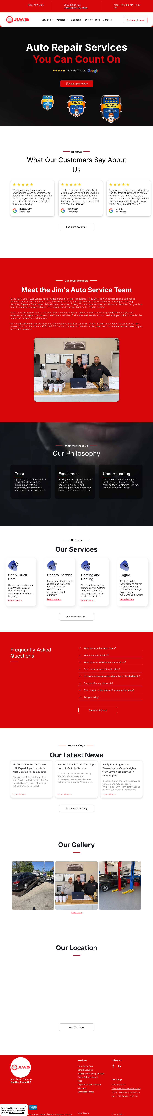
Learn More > (15, 600)
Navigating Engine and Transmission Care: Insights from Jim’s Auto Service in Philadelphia (119, 770)
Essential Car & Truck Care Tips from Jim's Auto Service (76, 766)
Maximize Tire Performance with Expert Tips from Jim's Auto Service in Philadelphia (29, 768)
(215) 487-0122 (50, 326)
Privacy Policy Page (16, 1113)
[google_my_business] (119, 1066)
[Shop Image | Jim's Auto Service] (33, 885)
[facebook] (113, 1066)
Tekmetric (68, 1114)
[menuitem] (47, 19)
